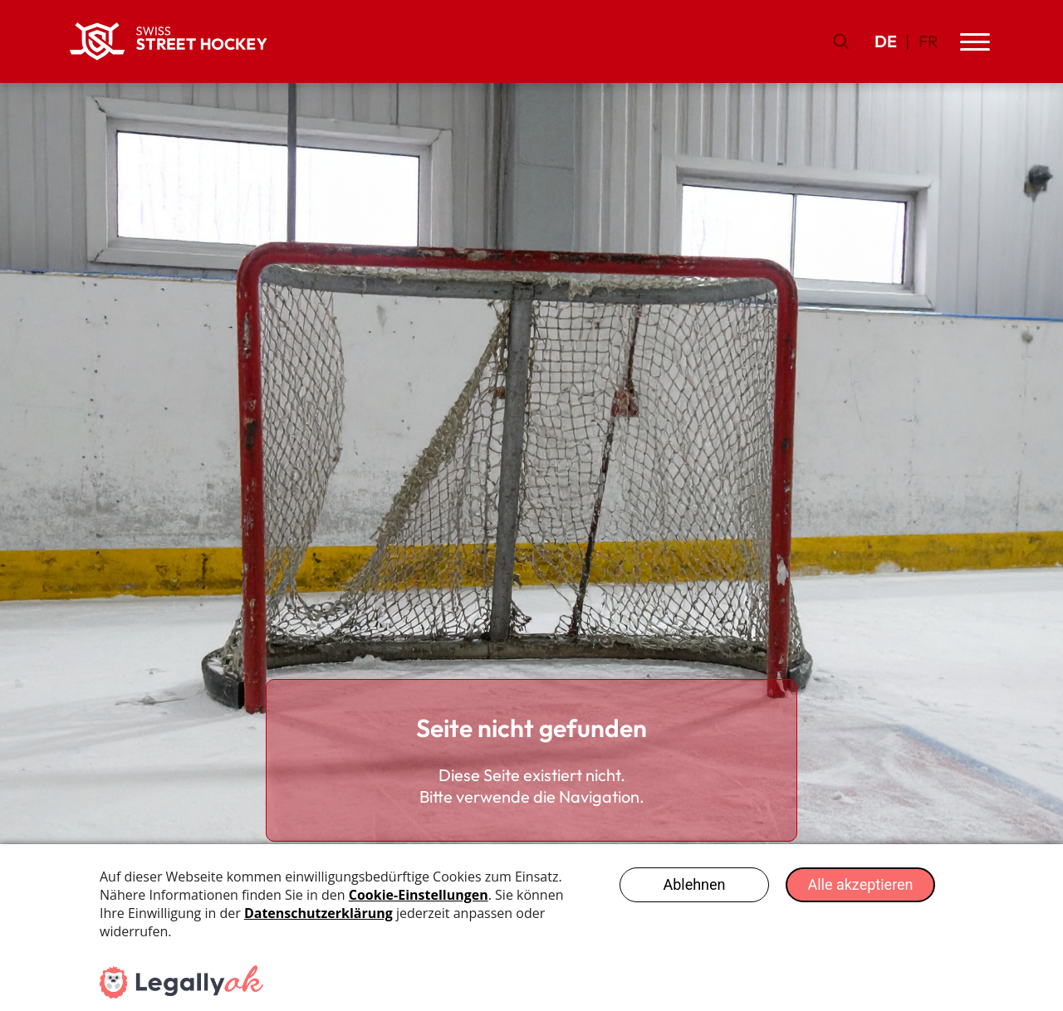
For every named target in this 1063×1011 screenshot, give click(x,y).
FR (928, 41)
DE (885, 41)
